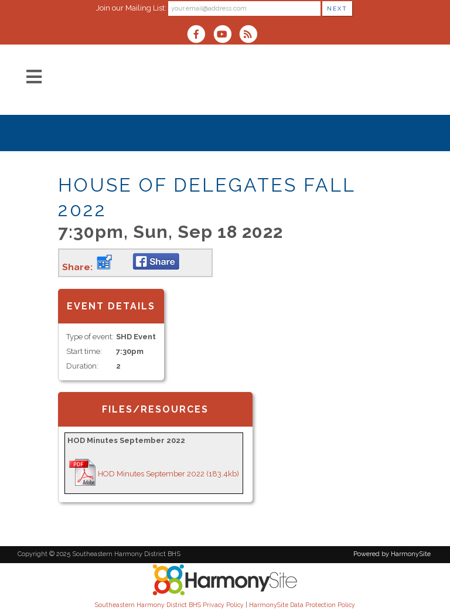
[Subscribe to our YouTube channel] (225, 35)
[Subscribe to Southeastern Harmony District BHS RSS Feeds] (251, 35)
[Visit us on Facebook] (200, 35)
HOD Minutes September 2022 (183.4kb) (168, 473)
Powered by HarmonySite (392, 554)
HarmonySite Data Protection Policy (302, 604)
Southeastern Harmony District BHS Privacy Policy (169, 604)
